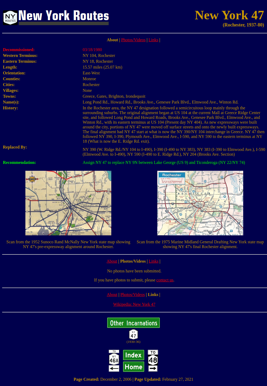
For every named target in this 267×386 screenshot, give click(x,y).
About (112, 261)
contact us (164, 280)
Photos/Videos (133, 40)
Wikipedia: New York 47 (134, 304)
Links (153, 40)
